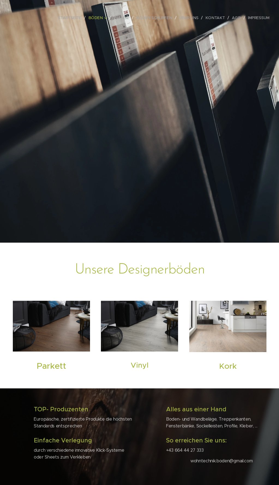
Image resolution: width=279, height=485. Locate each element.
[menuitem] (75, 18)
